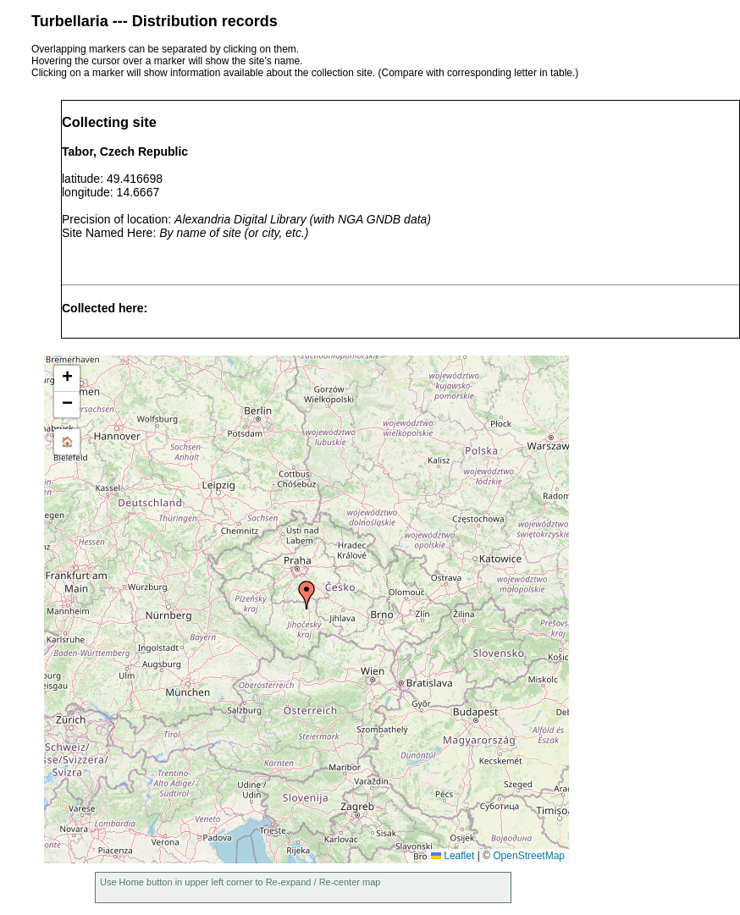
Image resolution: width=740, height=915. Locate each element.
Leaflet (452, 856)
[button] (306, 595)
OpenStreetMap (529, 856)
